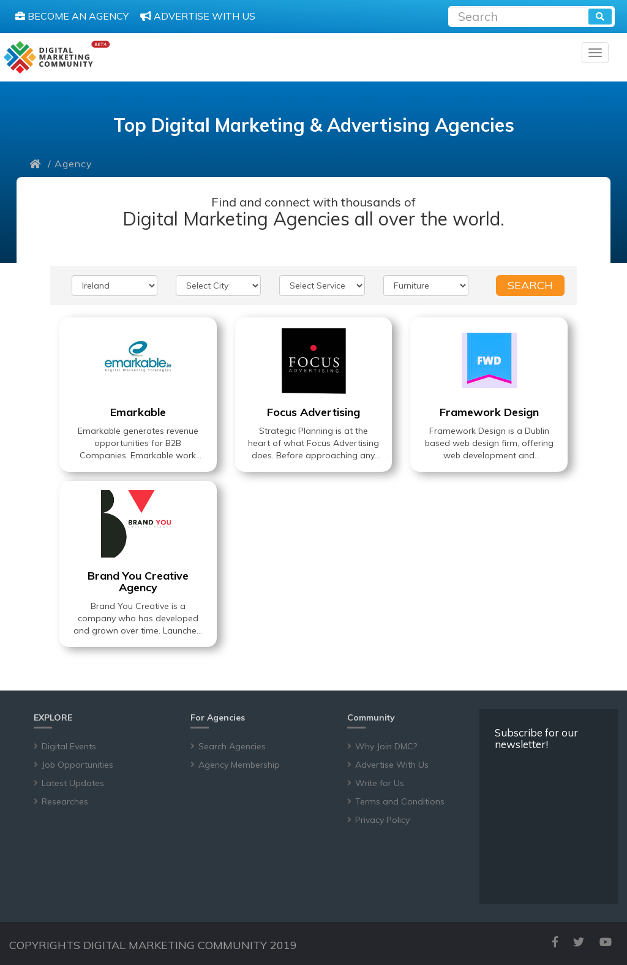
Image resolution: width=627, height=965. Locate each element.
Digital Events (69, 746)
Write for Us (379, 783)
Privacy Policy (382, 819)
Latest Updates (73, 783)
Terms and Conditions (400, 801)
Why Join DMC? (386, 746)
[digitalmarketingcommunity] (56, 57)
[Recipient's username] (519, 15)
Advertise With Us (392, 764)
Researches (65, 801)
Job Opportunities (77, 764)
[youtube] (605, 942)
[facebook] (555, 942)
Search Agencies (232, 746)
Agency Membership (239, 764)
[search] (600, 17)
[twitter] (578, 942)
